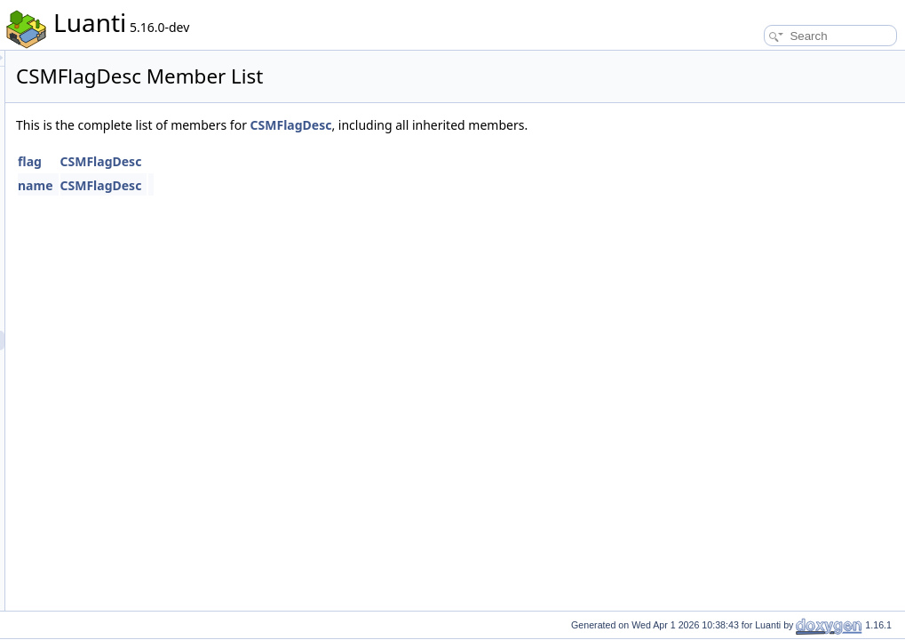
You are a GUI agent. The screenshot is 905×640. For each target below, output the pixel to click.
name (257, 185)
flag (252, 161)
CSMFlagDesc (513, 124)
